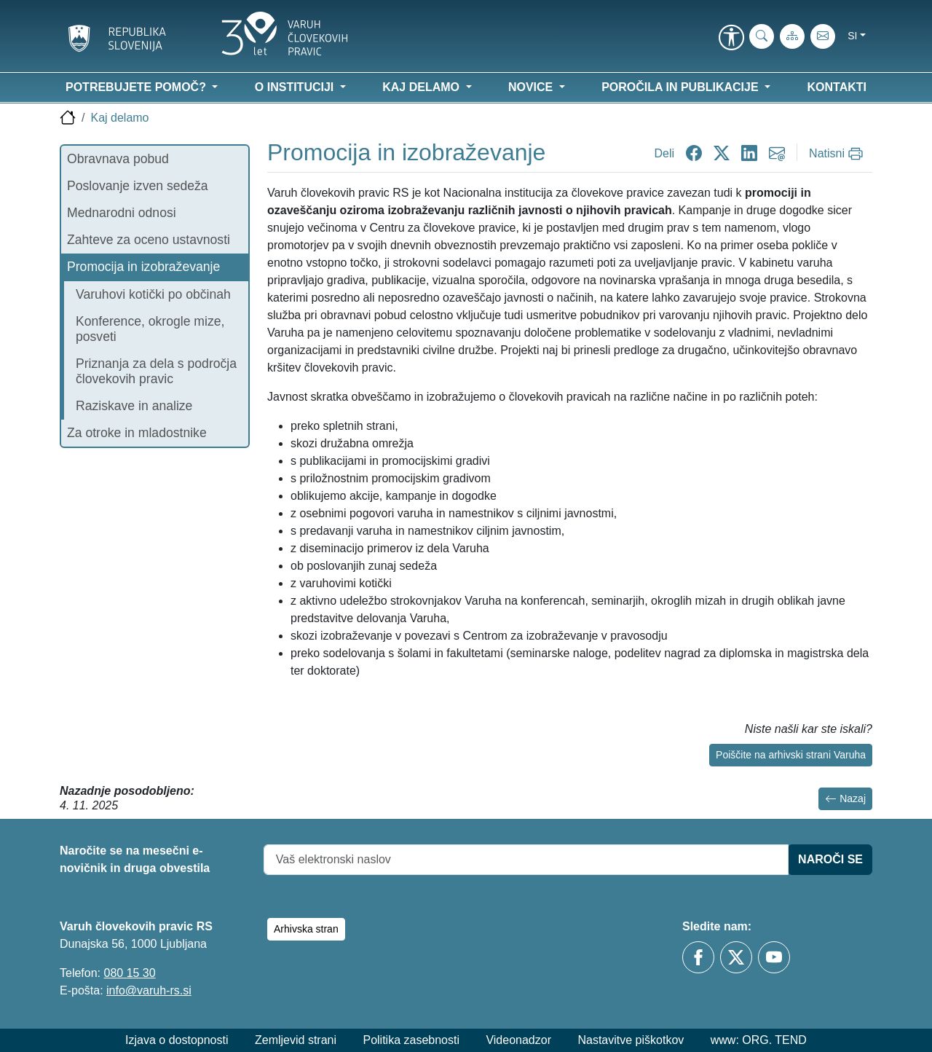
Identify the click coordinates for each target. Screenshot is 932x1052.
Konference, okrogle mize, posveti (150, 329)
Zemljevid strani (295, 1040)
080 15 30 (129, 973)
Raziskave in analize (134, 406)
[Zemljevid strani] (792, 36)
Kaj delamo (119, 117)
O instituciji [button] (296, 87)
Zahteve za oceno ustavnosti (148, 239)
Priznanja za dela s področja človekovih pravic (156, 371)
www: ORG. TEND (759, 1040)
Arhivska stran (306, 929)
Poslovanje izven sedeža (137, 185)
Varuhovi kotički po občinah (153, 294)
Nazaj (845, 798)
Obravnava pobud (118, 159)
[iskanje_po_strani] (761, 36)
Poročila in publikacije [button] (681, 87)
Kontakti (836, 87)
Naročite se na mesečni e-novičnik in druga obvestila (135, 859)
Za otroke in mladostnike (137, 432)
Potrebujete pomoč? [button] (137, 87)
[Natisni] (837, 153)
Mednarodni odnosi (121, 212)
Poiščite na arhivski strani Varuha (791, 755)
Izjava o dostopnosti (176, 1040)
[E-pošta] (822, 36)
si (852, 36)
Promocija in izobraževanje (143, 266)
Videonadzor (518, 1040)
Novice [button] (532, 87)
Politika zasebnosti (411, 1040)
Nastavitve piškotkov (630, 1040)
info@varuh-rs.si (148, 990)
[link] (731, 38)
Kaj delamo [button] (422, 87)
